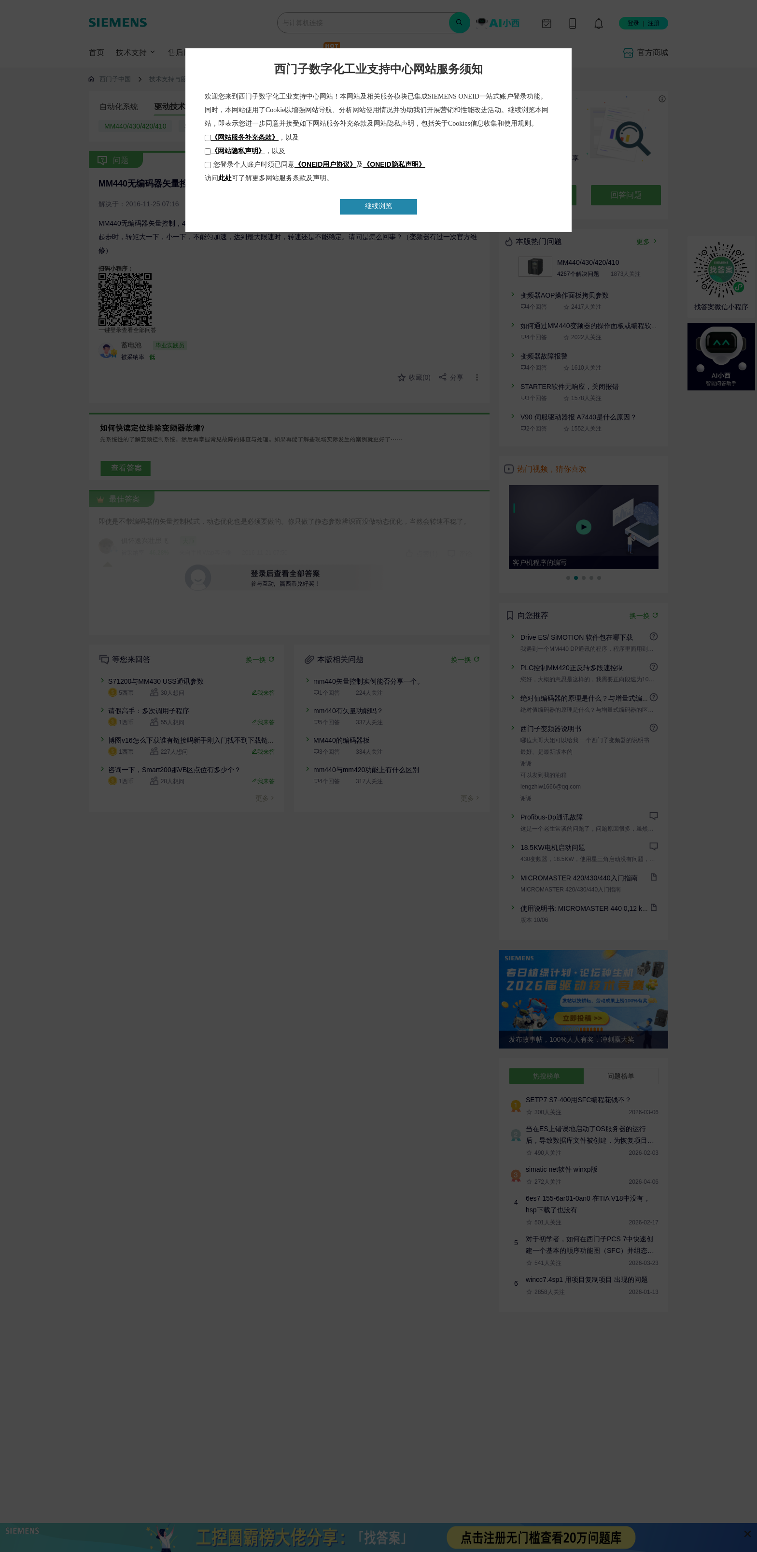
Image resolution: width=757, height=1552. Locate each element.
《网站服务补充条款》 (245, 137)
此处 (225, 178)
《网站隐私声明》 (238, 151)
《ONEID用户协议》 (325, 164)
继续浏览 (378, 206)
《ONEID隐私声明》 (394, 164)
